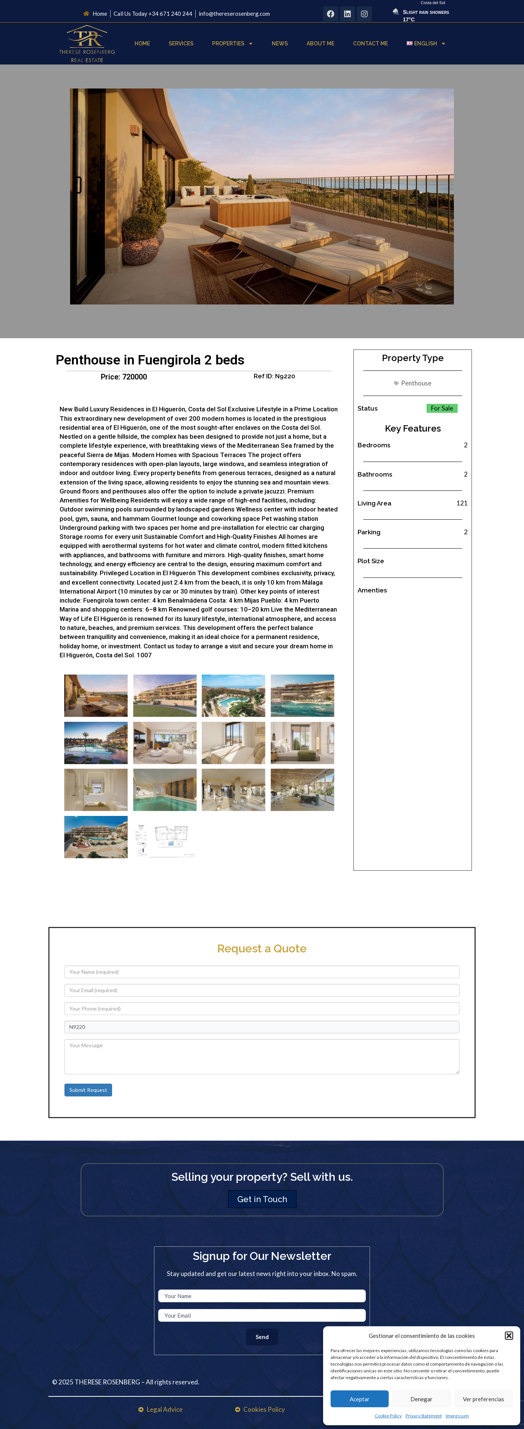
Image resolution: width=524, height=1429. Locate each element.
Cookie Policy (388, 1416)
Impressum (457, 1416)
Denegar (421, 1399)
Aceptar (360, 1399)
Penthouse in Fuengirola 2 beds (150, 360)
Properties (232, 43)
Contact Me (370, 43)
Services (181, 43)
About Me (320, 43)
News (280, 43)
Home (142, 43)
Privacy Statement (424, 1416)
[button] (509, 1335)
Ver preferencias (483, 1399)
